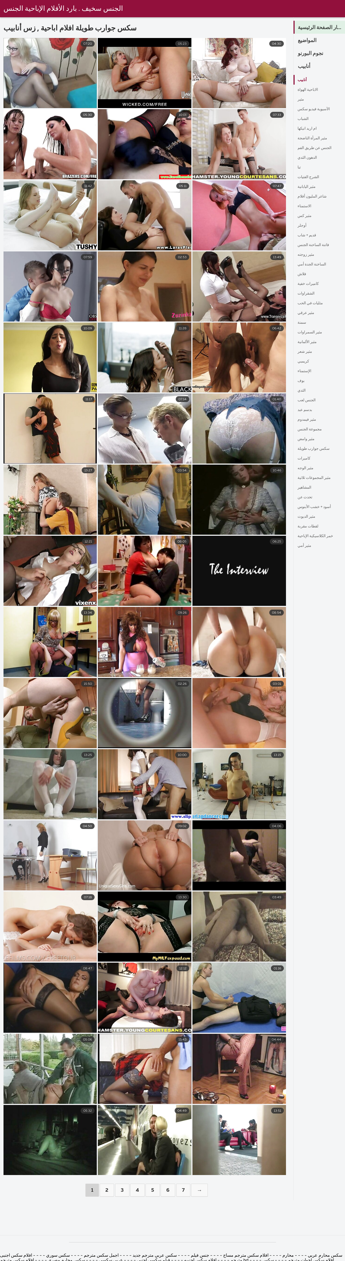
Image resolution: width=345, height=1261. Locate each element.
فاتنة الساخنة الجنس (316, 245)
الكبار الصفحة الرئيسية (321, 28)
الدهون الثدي (309, 158)
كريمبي (304, 361)
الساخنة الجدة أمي (314, 264)
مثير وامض (307, 439)
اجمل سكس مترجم (101, 1255)
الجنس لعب (308, 400)
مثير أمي (305, 546)
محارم (288, 1255)
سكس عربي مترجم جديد (154, 1255)
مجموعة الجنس (311, 429)
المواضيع (309, 41)
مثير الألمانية (309, 342)
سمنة (302, 322)
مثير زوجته (307, 255)
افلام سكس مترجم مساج (245, 1255)
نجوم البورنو (312, 54)
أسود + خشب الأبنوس (317, 507)
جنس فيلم (199, 1255)
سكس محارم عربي (324, 1255)
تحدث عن (306, 497)
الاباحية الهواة (309, 90)
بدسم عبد (306, 410)
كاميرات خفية (310, 284)
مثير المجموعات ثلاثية (317, 478)
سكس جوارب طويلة (316, 449)
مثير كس (306, 216)
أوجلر (302, 225)
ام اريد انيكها (308, 128)
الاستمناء (305, 206)
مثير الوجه (307, 468)
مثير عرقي (307, 313)
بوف (301, 381)
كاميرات (305, 458)
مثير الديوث (308, 516)
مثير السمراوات (312, 332)
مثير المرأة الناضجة (315, 138)
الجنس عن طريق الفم (317, 148)
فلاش (303, 274)
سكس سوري (57, 1255)
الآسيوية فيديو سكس (316, 109)
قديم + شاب (308, 235)
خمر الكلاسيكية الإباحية (318, 536)
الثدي (302, 390)
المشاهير (305, 487)
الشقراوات (307, 293)
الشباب (304, 119)
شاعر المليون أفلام (314, 196)
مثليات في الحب (312, 303)
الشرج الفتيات (310, 177)
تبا (299, 167)
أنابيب (305, 67)
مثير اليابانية (308, 187)
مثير (301, 99)
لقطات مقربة (310, 526)
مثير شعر (306, 352)
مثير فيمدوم (308, 419)
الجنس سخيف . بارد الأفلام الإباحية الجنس (63, 8)
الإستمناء (305, 371)
